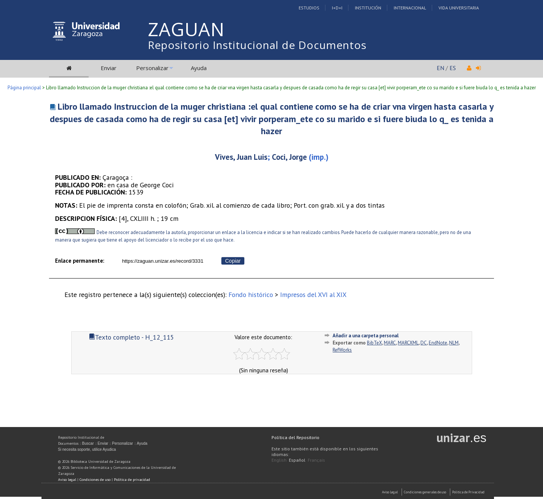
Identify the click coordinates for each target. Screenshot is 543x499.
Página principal (24, 87)
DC (423, 343)
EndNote (438, 343)
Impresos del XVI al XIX (313, 294)
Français (316, 460)
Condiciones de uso (95, 479)
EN (440, 68)
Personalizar (152, 68)
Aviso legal (67, 479)
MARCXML (408, 343)
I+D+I (337, 8)
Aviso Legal (390, 492)
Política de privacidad (132, 479)
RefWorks (342, 350)
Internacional (410, 8)
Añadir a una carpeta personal (366, 335)
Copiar (233, 261)
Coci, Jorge (289, 157)
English (279, 460)
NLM (454, 343)
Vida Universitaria (459, 8)
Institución (368, 8)
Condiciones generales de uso (425, 492)
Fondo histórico (251, 294)
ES (452, 68)
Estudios (309, 8)
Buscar (88, 443)
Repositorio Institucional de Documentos (257, 45)
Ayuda (199, 68)
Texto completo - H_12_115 (131, 337)
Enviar (109, 68)
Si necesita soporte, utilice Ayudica (87, 449)
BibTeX (374, 343)
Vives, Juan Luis (241, 157)
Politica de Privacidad (468, 492)
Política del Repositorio (295, 437)
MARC (390, 343)
